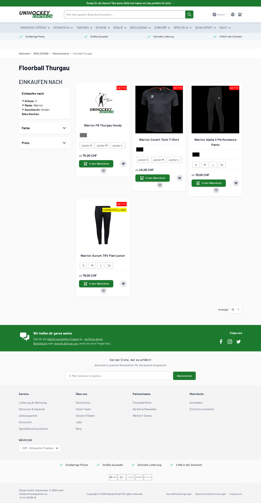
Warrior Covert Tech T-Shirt (159, 139)
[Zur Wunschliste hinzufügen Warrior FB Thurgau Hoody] (123, 163)
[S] (195, 164)
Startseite (24, 53)
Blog (79, 428)
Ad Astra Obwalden (145, 409)
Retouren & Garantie (32, 409)
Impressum (235, 493)
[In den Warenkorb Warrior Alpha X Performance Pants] (209, 183)
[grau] (83, 135)
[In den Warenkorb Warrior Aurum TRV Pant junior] (96, 283)
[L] (213, 164)
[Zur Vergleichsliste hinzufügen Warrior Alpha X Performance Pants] (216, 190)
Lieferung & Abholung (33, 402)
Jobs (79, 422)
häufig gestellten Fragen (63, 339)
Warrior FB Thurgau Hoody (103, 125)
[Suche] (189, 14)
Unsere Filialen (85, 415)
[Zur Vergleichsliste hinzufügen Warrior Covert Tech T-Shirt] (160, 185)
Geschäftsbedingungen (179, 493)
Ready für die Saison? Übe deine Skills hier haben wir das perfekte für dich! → (130, 3)
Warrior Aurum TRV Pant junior (102, 255)
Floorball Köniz (142, 402)
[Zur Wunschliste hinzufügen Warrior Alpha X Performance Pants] (236, 183)
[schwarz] (139, 149)
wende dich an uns (66, 343)
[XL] (222, 164)
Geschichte (83, 402)
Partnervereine (61, 53)
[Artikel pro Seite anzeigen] (235, 309)
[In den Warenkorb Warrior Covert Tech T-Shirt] (152, 178)
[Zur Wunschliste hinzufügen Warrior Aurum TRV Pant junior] (123, 283)
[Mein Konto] (233, 14)
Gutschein (25, 422)
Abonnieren (184, 375)
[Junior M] (102, 144)
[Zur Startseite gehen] (36, 14)
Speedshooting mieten (33, 428)
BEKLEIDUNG (41, 53)
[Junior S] (86, 144)
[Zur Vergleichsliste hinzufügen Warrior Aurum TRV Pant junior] (103, 290)
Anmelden (196, 402)
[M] (204, 164)
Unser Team (83, 409)
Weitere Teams (142, 415)
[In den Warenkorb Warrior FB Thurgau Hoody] (96, 163)
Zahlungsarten (28, 415)
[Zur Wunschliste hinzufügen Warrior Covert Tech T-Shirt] (179, 178)
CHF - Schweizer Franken (40, 448)
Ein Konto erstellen (202, 409)
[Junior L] (117, 144)
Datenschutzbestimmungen (210, 493)
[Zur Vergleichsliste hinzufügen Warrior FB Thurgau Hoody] (103, 170)
